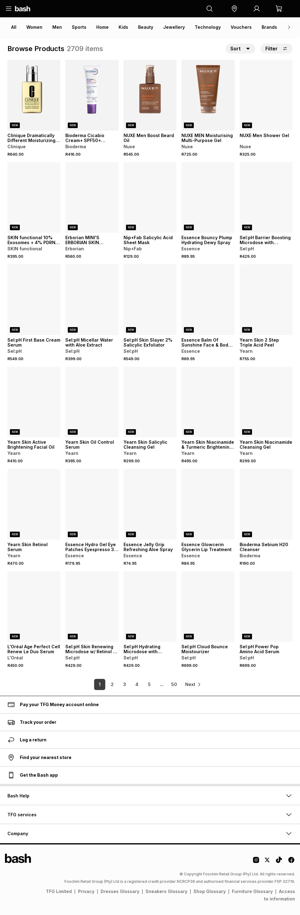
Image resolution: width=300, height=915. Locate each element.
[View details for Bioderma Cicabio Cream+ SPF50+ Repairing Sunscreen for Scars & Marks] (91, 95)
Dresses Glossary (120, 891)
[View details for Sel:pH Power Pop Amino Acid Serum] (266, 606)
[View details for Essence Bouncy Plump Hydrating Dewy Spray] (207, 197)
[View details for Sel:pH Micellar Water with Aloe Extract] (91, 299)
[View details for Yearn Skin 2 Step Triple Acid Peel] (266, 299)
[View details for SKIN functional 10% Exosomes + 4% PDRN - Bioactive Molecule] (33, 197)
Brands (269, 27)
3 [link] (122, 684)
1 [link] (97, 684)
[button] (234, 8)
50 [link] (172, 684)
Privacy (86, 891)
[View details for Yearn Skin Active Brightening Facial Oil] (33, 402)
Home (102, 27)
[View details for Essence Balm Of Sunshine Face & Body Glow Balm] (207, 299)
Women (34, 27)
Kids (123, 27)
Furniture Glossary (252, 891)
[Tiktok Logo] (279, 862)
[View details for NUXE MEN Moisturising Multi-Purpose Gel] (207, 95)
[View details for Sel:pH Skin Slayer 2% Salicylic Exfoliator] (150, 299)
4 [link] (134, 684)
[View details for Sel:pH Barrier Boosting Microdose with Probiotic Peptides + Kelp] (266, 197)
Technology (208, 27)
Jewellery (174, 27)
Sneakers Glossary (166, 891)
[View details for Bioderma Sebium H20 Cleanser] (266, 504)
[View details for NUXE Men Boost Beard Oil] (150, 95)
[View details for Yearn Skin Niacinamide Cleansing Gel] (266, 402)
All (13, 27)
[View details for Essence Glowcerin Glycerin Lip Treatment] (207, 504)
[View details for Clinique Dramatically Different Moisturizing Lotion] (33, 95)
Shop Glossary (209, 891)
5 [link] (147, 684)
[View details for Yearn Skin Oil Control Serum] (91, 402)
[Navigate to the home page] (22, 8)
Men (57, 27)
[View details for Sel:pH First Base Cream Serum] (33, 299)
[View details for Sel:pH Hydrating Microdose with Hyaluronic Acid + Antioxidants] (150, 606)
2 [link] (109, 684)
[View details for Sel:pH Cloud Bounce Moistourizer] (207, 606)
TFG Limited (59, 891)
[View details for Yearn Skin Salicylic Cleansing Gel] (150, 402)
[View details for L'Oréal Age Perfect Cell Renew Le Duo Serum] (33, 606)
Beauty (145, 27)
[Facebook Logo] (291, 862)
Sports (79, 27)
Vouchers (241, 27)
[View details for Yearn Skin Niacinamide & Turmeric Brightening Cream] (207, 402)
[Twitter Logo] (267, 862)
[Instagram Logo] (256, 862)
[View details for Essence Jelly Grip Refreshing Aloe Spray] (150, 504)
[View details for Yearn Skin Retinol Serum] (33, 504)
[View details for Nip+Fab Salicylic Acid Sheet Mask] (150, 197)
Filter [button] (276, 48)
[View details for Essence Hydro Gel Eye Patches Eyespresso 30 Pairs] (91, 504)
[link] (193, 684)
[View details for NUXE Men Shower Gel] (266, 95)
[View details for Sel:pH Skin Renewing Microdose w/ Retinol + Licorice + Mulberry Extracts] (91, 606)
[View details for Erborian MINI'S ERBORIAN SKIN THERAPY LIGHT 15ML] (91, 197)
